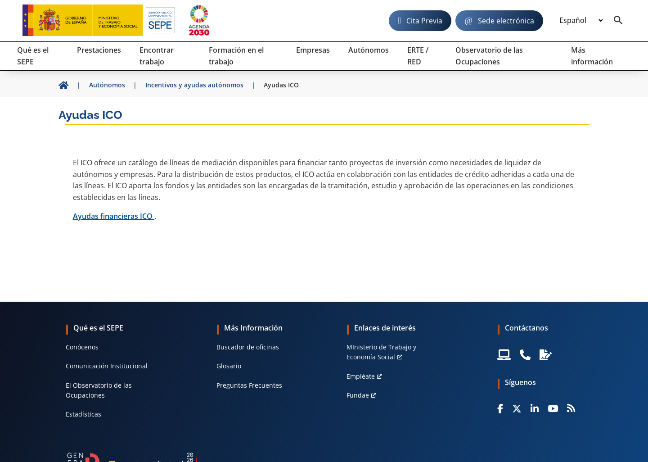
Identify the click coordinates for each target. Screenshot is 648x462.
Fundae (357, 395)
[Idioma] (581, 20)
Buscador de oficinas (247, 347)
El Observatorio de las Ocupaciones (99, 390)
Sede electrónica (506, 21)
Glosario (228, 366)
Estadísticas (83, 414)
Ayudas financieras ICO (113, 216)
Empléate (360, 376)
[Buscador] (618, 21)
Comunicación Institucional (107, 366)
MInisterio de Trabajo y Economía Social (381, 352)
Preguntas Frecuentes (249, 385)
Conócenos (82, 347)
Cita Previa (424, 21)
